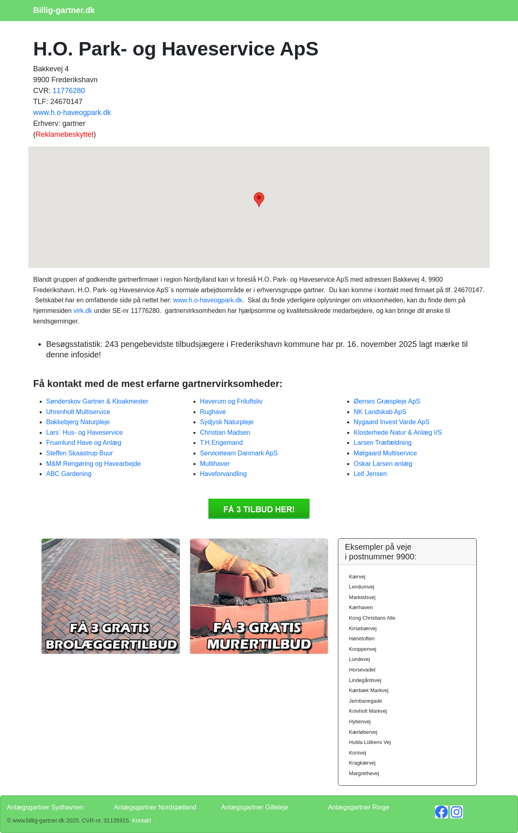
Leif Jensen (370, 473)
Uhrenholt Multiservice (78, 411)
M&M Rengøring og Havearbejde (93, 463)
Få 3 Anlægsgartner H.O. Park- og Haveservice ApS (259, 509)
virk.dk (83, 310)
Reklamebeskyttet (64, 134)
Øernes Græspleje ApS (387, 401)
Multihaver (215, 463)
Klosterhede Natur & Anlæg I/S (398, 432)
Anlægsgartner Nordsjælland (155, 807)
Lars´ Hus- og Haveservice (84, 432)
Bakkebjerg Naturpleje (78, 422)
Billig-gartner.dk (64, 10)
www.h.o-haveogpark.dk (72, 112)
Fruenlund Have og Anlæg (83, 442)
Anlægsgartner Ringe (358, 807)
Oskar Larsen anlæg (383, 463)
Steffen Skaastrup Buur (79, 453)
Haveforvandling (223, 473)
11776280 (69, 91)
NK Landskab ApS (380, 411)
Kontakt (141, 820)
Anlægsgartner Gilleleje (254, 807)
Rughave (213, 411)
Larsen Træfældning (383, 442)
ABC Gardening (68, 473)
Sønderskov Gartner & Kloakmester (97, 401)
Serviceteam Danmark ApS (239, 453)
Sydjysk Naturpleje (227, 422)
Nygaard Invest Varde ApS (391, 422)
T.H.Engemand (221, 442)
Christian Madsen (225, 432)
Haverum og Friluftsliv (231, 401)
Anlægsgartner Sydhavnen (45, 807)
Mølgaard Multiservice (385, 453)
